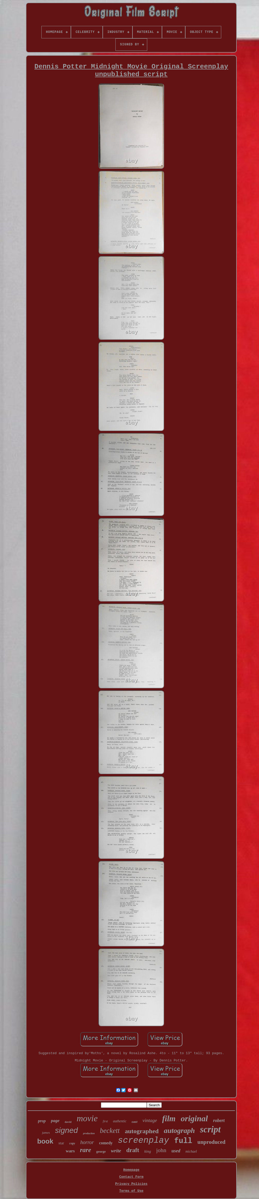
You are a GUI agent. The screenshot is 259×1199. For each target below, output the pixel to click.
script (210, 1129)
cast (134, 1121)
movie (87, 1118)
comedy (106, 1143)
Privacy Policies (131, 1184)
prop (42, 1121)
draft (132, 1150)
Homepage (131, 1170)
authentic (120, 1121)
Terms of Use (131, 1191)
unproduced (211, 1142)
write (116, 1150)
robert (219, 1120)
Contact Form (131, 1177)
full (183, 1141)
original (194, 1118)
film (169, 1118)
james (46, 1132)
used (176, 1150)
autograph (179, 1130)
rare (85, 1149)
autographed (142, 1131)
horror (87, 1142)
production (89, 1133)
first (105, 1121)
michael (191, 1151)
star (61, 1143)
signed (66, 1130)
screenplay (143, 1140)
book (45, 1141)
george (101, 1151)
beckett (110, 1130)
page (55, 1120)
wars (70, 1150)
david (68, 1121)
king (147, 1151)
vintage (150, 1120)
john (161, 1150)
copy (72, 1143)
